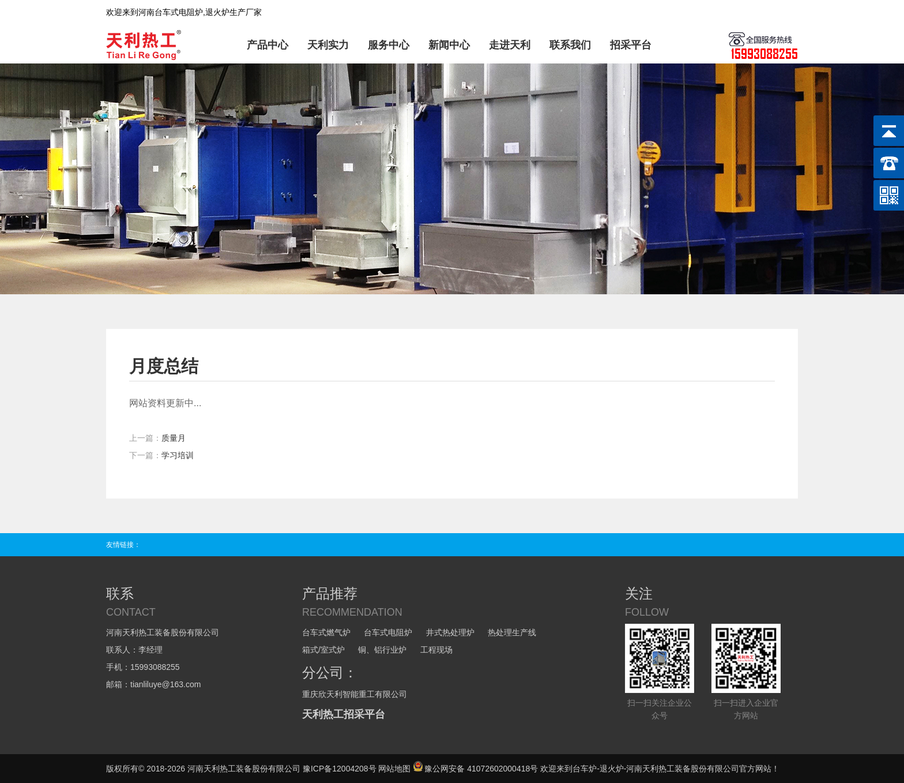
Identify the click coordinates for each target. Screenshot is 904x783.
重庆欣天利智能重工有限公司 (354, 694)
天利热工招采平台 (343, 714)
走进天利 (509, 45)
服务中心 (388, 45)
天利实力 (328, 45)
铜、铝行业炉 (382, 649)
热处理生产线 (512, 632)
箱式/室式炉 (323, 649)
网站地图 (394, 768)
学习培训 (177, 455)
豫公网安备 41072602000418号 (475, 768)
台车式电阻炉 (388, 632)
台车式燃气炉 (326, 632)
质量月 (173, 438)
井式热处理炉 (450, 632)
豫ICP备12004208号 (339, 768)
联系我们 (570, 45)
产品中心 (267, 45)
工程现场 (436, 649)
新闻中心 (449, 45)
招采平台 (630, 45)
